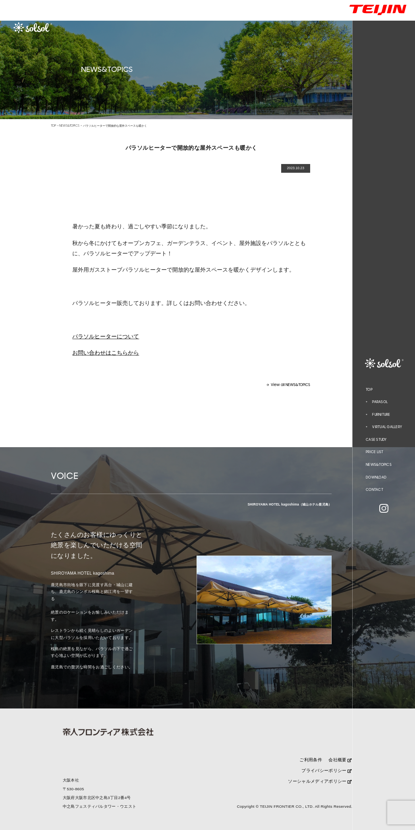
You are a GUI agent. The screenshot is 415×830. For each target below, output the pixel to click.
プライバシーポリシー (326, 770)
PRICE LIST (375, 452)
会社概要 (339, 759)
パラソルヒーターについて (105, 337)
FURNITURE (381, 415)
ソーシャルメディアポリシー (319, 781)
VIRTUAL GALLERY (387, 427)
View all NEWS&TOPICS (290, 385)
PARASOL (380, 402)
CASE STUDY (376, 440)
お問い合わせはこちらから (105, 353)
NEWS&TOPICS (379, 465)
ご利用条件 (310, 759)
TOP (369, 390)
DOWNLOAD (376, 477)
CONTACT (374, 490)
